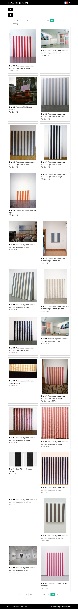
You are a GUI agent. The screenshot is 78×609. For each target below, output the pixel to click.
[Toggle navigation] (10, 9)
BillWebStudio (66, 606)
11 (35, 20)
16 (56, 20)
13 (43, 20)
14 (48, 20)
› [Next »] (63, 20)
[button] (66, 3)
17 (60, 20)
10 (31, 20)
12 (39, 20)
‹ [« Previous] (14, 20)
